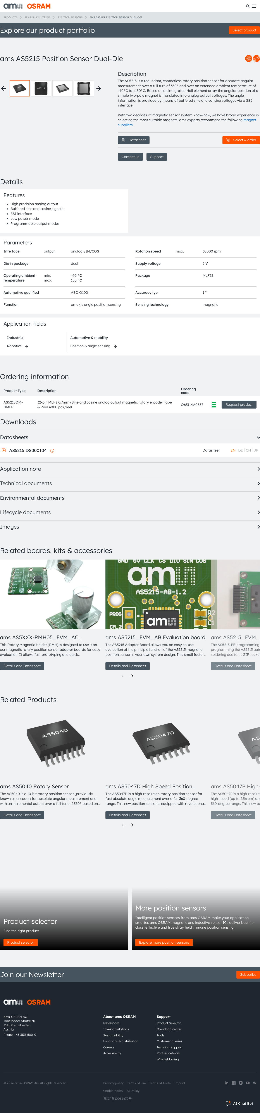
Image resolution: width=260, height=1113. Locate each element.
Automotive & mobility (89, 337)
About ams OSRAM (119, 1016)
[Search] (247, 6)
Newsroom (111, 1023)
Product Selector (169, 1023)
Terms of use (136, 1083)
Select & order (241, 140)
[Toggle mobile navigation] (254, 6)
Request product (239, 404)
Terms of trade (160, 1083)
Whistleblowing (168, 1059)
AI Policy (133, 1091)
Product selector (20, 942)
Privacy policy (113, 1083)
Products (10, 17)
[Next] (131, 675)
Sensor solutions (37, 17)
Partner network (168, 1053)
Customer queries (169, 1041)
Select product (244, 30)
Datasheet (134, 140)
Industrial (15, 337)
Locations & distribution (120, 1041)
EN (233, 450)
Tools (160, 1035)
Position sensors (70, 17)
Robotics (14, 346)
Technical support (169, 1047)
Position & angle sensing (90, 346)
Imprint (179, 1083)
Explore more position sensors (164, 942)
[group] (51, 615)
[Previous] (123, 675)
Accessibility (112, 1053)
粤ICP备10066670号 (117, 1099)
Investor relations (116, 1029)
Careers (108, 1047)
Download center (169, 1029)
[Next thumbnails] (98, 88)
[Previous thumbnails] (3, 88)
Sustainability (113, 1035)
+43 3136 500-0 (25, 1035)
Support (157, 157)
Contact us (130, 157)
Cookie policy (113, 1091)
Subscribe (248, 974)
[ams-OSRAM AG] (26, 6)
